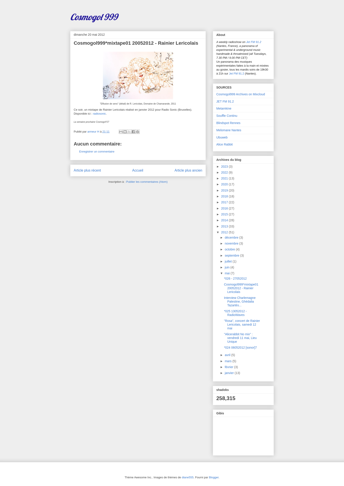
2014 (225, 220)
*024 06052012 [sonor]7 (240, 347)
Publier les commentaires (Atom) (147, 181)
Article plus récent (87, 170)
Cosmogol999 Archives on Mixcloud (240, 94)
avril (228, 355)
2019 (225, 190)
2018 (225, 196)
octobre (230, 249)
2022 (225, 172)
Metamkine (223, 108)
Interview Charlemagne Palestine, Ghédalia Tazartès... (240, 301)
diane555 (188, 477)
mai (227, 273)
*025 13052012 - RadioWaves (235, 313)
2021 (225, 178)
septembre (232, 255)
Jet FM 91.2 (253, 42)
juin (227, 267)
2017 (225, 202)
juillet (229, 261)
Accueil (137, 170)
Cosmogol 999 (94, 16)
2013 (225, 226)
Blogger (214, 477)
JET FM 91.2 (225, 101)
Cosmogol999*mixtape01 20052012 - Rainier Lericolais (241, 288)
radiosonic (99, 113)
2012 (225, 232)
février (229, 367)
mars (228, 361)
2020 (225, 184)
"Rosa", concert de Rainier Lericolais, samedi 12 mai (242, 324)
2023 (225, 166)
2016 (225, 208)
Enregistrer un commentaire (96, 151)
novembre (232, 243)
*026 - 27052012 (235, 278)
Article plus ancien (188, 170)
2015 (225, 214)
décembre (232, 237)
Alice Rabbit (224, 144)
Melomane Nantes (228, 130)
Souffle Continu (226, 115)
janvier (230, 373)
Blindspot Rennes (228, 123)
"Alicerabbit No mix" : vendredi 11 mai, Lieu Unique (240, 337)
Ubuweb (222, 137)
